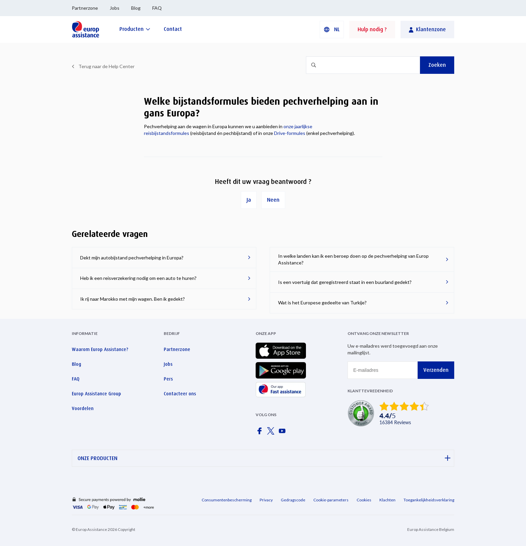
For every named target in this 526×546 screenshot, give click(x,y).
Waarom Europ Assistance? (100, 349)
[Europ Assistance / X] (272, 433)
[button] (332, 29)
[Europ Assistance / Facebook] (261, 433)
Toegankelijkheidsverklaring (429, 499)
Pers (168, 379)
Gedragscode (293, 499)
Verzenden (436, 370)
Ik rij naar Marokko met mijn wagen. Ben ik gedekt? (132, 299)
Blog (136, 8)
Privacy (266, 499)
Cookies (364, 499)
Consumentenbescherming (227, 499)
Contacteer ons (180, 394)
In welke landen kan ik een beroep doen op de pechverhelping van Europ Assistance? (353, 259)
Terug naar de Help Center (106, 66)
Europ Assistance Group (96, 394)
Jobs (114, 8)
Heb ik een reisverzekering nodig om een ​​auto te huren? (138, 278)
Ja (249, 200)
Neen (273, 200)
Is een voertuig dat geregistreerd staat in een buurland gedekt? (345, 282)
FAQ (157, 8)
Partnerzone (85, 8)
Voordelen (83, 408)
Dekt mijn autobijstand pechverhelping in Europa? (131, 257)
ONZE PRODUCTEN (264, 458)
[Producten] (134, 29)
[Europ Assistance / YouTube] (283, 433)
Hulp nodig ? (372, 29)
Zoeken (437, 65)
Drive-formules (289, 133)
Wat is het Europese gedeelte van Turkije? (322, 302)
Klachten (387, 499)
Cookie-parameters (331, 499)
